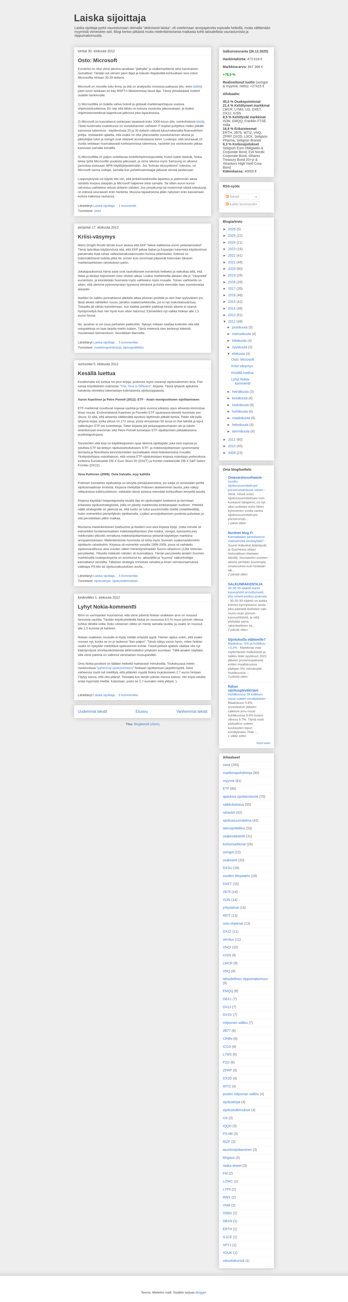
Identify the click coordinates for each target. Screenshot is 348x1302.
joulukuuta (240, 327)
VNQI (227, 947)
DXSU (227, 868)
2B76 (227, 892)
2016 (232, 295)
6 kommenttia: (129, 695)
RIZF (226, 1142)
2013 (232, 315)
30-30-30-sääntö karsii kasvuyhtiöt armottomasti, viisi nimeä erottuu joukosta (247, 592)
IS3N (226, 900)
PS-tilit (227, 1134)
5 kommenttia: (129, 342)
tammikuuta (241, 431)
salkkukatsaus (233, 804)
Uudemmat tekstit (92, 711)
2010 (232, 446)
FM (225, 1173)
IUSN (227, 955)
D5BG (227, 1213)
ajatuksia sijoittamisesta (240, 796)
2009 (232, 453)
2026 (232, 229)
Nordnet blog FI (240, 533)
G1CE (227, 1237)
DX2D (227, 1078)
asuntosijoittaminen (237, 1150)
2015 (232, 302)
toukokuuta (240, 405)
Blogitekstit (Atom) (147, 724)
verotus (228, 939)
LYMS (227, 1054)
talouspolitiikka (133, 347)
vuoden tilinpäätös (236, 876)
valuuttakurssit (233, 1261)
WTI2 (227, 1086)
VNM (226, 1205)
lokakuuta (239, 340)
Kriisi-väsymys (96, 237)
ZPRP (227, 1070)
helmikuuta (240, 425)
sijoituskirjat (102, 581)
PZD (226, 1062)
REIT (227, 915)
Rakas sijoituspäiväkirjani (243, 688)
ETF (226, 788)
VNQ (226, 971)
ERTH (227, 1229)
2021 (232, 262)
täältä (197, 86)
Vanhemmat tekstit (191, 711)
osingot (228, 852)
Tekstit (232, 197)
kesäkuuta (240, 398)
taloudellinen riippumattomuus (245, 979)
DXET (227, 884)
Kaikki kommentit (240, 204)
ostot (97, 211)
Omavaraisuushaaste (245, 477)
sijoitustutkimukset (125, 581)
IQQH (227, 1126)
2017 (232, 288)
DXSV (227, 1015)
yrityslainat (231, 907)
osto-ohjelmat (233, 923)
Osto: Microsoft (97, 60)
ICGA (227, 1047)
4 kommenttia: (129, 576)
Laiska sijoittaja (110, 18)
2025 (232, 236)
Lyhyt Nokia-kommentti (107, 607)
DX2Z (227, 931)
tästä (199, 121)
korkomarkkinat (234, 844)
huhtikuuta (240, 411)
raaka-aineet (232, 1166)
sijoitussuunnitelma (237, 820)
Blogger (201, 1292)
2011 (232, 439)
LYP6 (227, 1189)
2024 (232, 242)
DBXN (227, 1221)
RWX (227, 1197)
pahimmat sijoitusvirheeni (115, 668)
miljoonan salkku (235, 1023)
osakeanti (230, 860)
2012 (232, 321)
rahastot (229, 812)
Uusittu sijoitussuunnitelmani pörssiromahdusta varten (246, 486)
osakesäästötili (234, 836)
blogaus (229, 1158)
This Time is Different (135, 386)
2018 (232, 282)
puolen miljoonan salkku (241, 1094)
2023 (232, 249)
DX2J (227, 1007)
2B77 (227, 1031)
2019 (232, 275)
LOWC (228, 1181)
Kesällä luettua (96, 373)
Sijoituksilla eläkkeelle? (247, 639)
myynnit (228, 781)
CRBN (227, 1039)
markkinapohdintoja (107, 347)
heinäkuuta (240, 392)
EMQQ (228, 991)
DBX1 (227, 999)
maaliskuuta (241, 418)
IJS (225, 1118)
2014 (232, 308)
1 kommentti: (128, 206)
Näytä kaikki (263, 743)
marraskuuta (242, 334)
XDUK (227, 1253)
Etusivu (142, 711)
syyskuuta (240, 347)
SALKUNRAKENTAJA (245, 584)
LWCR (227, 963)
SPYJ (227, 1245)
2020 (232, 269)
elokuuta (239, 354)
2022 (232, 255)
